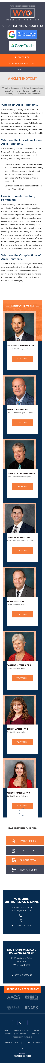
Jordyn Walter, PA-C (17, 729)
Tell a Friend (21, 1033)
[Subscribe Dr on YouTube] (30, 1022)
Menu (21, 69)
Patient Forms (24, 841)
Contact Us (34, 1033)
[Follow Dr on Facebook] (14, 1022)
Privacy (27, 1030)
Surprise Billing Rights (32, 1043)
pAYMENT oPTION (24, 860)
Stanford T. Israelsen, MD (20, 346)
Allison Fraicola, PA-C (18, 793)
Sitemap (37, 1030)
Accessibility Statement (22, 1037)
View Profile (22, 359)
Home (6, 1030)
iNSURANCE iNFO (24, 870)
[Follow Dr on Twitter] (20, 1022)
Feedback (9, 1033)
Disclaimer (16, 1030)
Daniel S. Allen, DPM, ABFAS (21, 473)
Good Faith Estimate (11, 1043)
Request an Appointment (22, 63)
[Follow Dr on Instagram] (25, 1022)
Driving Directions (22, 926)
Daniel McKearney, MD (18, 537)
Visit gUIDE (23, 851)
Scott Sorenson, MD (17, 410)
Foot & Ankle (19, 94)
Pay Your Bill (23, 57)
